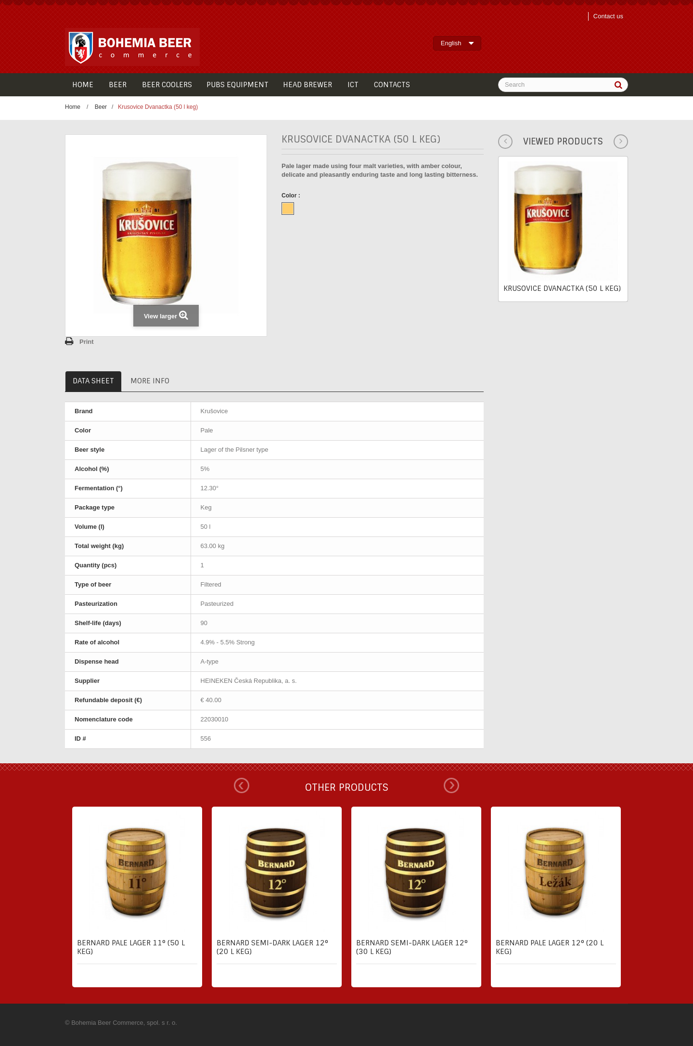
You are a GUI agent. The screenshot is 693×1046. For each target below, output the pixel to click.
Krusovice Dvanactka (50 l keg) (562, 288)
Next (451, 785)
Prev (241, 785)
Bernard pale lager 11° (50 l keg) (131, 947)
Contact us (608, 16)
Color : (292, 195)
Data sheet (93, 381)
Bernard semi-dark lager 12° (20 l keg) (272, 947)
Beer (101, 107)
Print (86, 341)
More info (149, 381)
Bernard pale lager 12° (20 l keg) (549, 947)
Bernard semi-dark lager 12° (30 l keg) (412, 947)
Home (72, 107)
